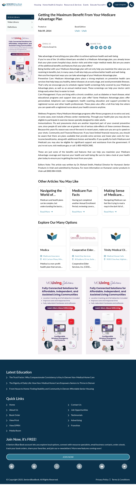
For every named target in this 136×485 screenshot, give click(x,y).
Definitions (20, 27)
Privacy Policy (102, 480)
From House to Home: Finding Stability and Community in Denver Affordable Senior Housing (52, 388)
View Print (14, 420)
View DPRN (15, 426)
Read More (46, 211)
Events (86, 5)
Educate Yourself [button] (97, 5)
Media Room (15, 431)
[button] (109, 4)
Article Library (20, 17)
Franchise (75, 426)
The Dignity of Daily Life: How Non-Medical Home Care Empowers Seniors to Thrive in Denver (52, 383)
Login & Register (120, 5)
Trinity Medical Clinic (116, 250)
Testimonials (77, 415)
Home (12, 404)
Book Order (15, 415)
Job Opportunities (79, 410)
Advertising (76, 420)
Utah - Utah (81, 30)
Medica (44, 250)
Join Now (68, 457)
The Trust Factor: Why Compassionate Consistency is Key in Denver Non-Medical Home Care (52, 377)
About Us (14, 410)
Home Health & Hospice (53, 5)
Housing (37, 5)
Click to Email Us (49, 47)
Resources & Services (73, 5)
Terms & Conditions (121, 480)
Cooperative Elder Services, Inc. (90, 250)
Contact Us (76, 404)
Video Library (20, 22)
